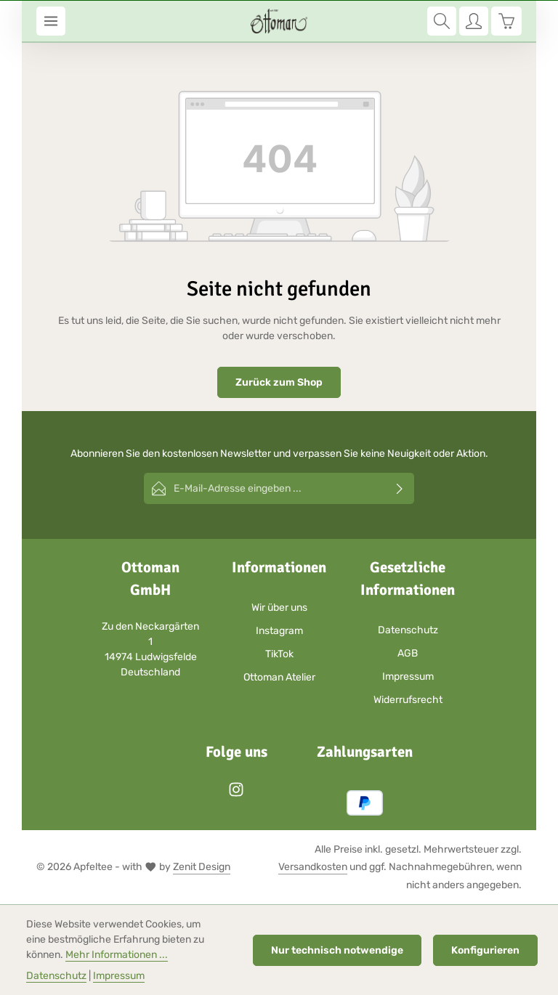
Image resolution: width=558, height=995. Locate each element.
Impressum (408, 676)
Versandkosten (312, 867)
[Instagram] (236, 794)
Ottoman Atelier (279, 677)
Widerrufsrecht (407, 700)
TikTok (279, 654)
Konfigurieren (485, 950)
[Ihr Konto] (473, 21)
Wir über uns (279, 607)
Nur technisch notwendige (337, 950)
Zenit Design (201, 867)
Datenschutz (408, 630)
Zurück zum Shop (279, 382)
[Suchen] (441, 21)
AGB (407, 653)
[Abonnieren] (400, 488)
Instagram (279, 631)
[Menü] (50, 21)
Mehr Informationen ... (116, 955)
